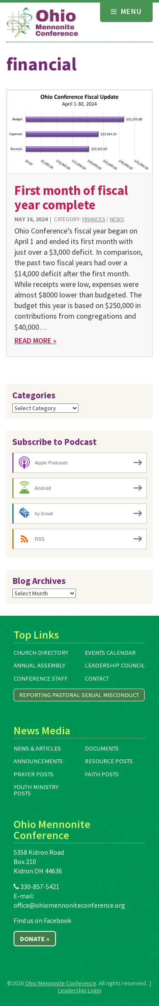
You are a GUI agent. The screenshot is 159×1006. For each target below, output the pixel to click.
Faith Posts (102, 774)
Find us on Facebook (42, 920)
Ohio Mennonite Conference (60, 983)
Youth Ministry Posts (36, 790)
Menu (126, 11)
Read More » (35, 340)
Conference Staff (41, 678)
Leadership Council (115, 665)
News (117, 219)
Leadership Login (79, 990)
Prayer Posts (33, 774)
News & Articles (37, 748)
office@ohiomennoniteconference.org (69, 905)
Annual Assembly (39, 665)
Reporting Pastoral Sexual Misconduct (79, 695)
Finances (93, 219)
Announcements (38, 761)
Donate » (35, 938)
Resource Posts (109, 761)
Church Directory (41, 652)
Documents (102, 748)
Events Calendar (110, 652)
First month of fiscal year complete (71, 197)
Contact (97, 678)
